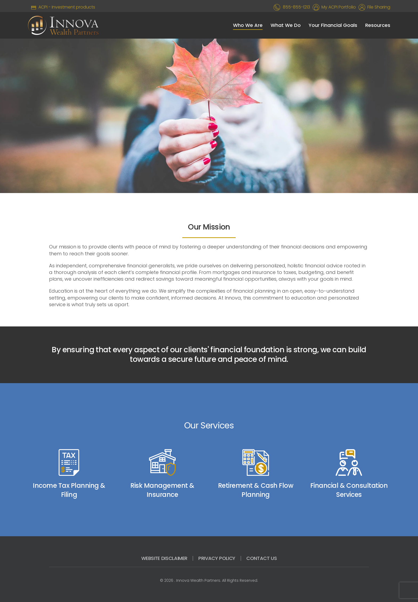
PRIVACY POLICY (216, 558)
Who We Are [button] (248, 25)
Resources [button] (377, 25)
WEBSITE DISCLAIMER (164, 558)
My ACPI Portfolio (337, 7)
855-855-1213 (296, 7)
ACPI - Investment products (61, 7)
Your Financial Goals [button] (333, 25)
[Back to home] (63, 25)
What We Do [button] (286, 25)
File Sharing (377, 7)
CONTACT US (261, 558)
